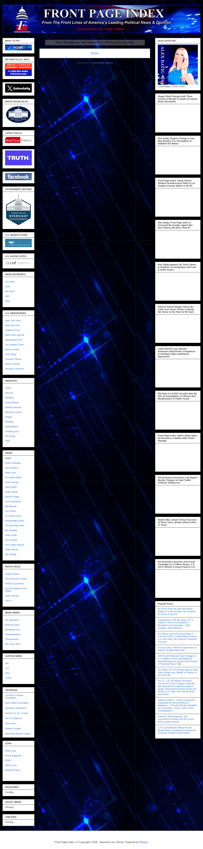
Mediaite (9, 421)
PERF (8, 760)
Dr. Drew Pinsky (13, 516)
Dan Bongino (11, 468)
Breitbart (9, 397)
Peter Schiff (11, 535)
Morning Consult (13, 412)
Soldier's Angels (13, 728)
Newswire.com (12, 629)
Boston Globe (12, 349)
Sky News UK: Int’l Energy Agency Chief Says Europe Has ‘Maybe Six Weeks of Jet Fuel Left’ (178, 672)
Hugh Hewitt (11, 492)
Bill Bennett (11, 506)
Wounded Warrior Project (17, 733)
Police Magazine (13, 755)
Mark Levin (10, 472)
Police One (10, 751)
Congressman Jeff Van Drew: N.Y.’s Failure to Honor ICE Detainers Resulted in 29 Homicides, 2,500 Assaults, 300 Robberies (175, 624)
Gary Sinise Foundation (17, 703)
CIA (7, 668)
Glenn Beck (11, 487)
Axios (8, 388)
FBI (7, 663)
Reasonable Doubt (14, 520)
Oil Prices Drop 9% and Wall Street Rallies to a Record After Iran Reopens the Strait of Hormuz (177, 611)
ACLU (9, 600)
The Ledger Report (14, 544)
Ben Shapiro (11, 530)
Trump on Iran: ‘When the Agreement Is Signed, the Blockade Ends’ (177, 649)
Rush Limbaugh (13, 463)
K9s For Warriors (13, 718)
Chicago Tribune (13, 359)
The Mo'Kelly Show (14, 525)
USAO (8, 678)
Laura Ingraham (13, 501)
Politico (8, 417)
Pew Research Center (16, 578)
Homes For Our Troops (16, 713)
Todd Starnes (11, 549)
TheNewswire (12, 639)
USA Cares (10, 723)
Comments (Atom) (102, 62)
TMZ (7, 441)
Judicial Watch (12, 574)
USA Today (10, 354)
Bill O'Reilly (10, 554)
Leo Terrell (10, 511)
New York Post (12, 325)
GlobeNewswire (13, 634)
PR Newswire (12, 620)
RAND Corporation (14, 583)
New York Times (13, 320)
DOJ (7, 673)
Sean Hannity (12, 482)
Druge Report (12, 402)
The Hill (9, 393)
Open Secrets (12, 595)
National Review (13, 407)
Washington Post (13, 340)
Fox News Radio (13, 477)
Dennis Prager (12, 496)
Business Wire (12, 625)
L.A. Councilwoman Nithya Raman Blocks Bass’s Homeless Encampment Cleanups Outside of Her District (177, 730)
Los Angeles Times (14, 344)
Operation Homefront (15, 708)
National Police (12, 770)
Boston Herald (12, 364)
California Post (12, 330)
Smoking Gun (12, 431)
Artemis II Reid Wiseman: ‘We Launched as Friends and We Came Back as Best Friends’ (176, 719)
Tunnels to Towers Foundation (14, 696)
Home (95, 53)
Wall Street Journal (14, 335)
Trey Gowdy (11, 540)
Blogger (143, 842)
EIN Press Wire (13, 644)
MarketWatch (11, 426)
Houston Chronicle (14, 368)
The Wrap (10, 436)
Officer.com (11, 765)
